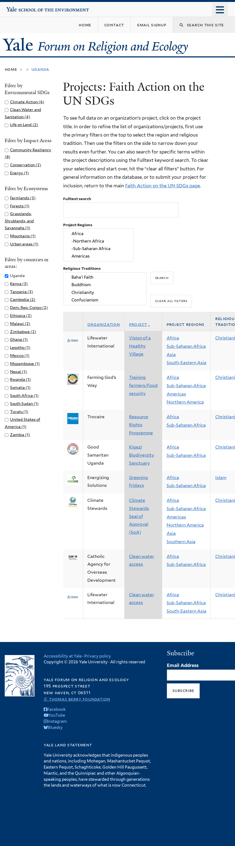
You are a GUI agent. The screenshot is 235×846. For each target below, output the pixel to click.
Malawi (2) (20, 323)
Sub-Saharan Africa (186, 346)
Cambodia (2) (22, 299)
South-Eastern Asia (186, 362)
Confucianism (104, 300)
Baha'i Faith (104, 277)
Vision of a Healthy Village (140, 345)
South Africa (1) (24, 395)
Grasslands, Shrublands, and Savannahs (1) (19, 221)
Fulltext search (77, 199)
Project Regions (77, 225)
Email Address (183, 665)
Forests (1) (19, 206)
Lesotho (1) (20, 347)
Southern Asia (181, 541)
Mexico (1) (19, 355)
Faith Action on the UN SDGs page (162, 185)
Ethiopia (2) (21, 315)
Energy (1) (19, 173)
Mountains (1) (23, 236)
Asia (171, 354)
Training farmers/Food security (143, 385)
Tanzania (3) (21, 291)
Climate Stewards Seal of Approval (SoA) (139, 516)
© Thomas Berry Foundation (77, 699)
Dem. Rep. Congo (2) (29, 307)
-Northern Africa (98, 241)
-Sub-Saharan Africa (98, 249)
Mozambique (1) (25, 363)
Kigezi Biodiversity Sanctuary (141, 454)
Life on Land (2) (24, 124)
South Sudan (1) (24, 403)
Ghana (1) (19, 339)
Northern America (185, 402)
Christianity (104, 292)
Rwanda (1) (20, 379)
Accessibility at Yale (63, 656)
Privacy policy (97, 656)
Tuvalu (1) (19, 411)
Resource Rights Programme (141, 424)
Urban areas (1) (24, 244)
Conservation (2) (25, 165)
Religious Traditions (82, 268)
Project (140, 324)
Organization (103, 324)
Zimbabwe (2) (23, 331)
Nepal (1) (18, 371)
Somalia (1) (20, 387)
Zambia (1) (20, 434)
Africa (98, 233)
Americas (98, 256)
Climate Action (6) (27, 102)
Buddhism (104, 285)
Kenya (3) (19, 283)
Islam (220, 477)
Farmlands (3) (23, 198)
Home (11, 69)
